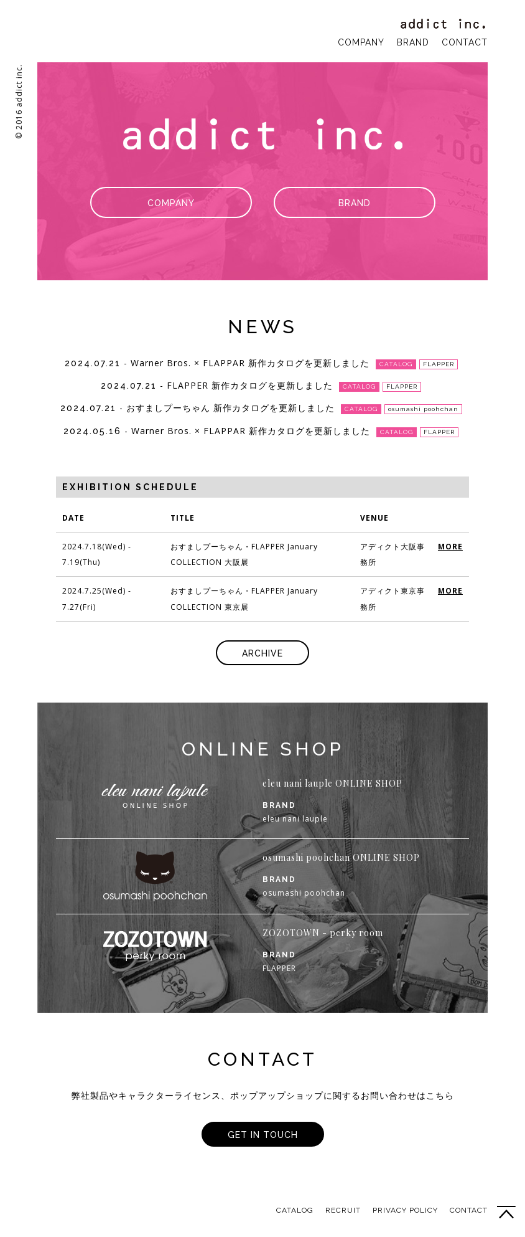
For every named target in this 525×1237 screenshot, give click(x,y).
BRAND (413, 42)
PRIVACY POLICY (405, 1210)
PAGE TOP (506, 1212)
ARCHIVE (262, 653)
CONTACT (465, 42)
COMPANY (361, 42)
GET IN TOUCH (263, 1135)
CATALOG (295, 1210)
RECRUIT (343, 1210)
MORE (450, 546)
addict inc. (444, 24)
